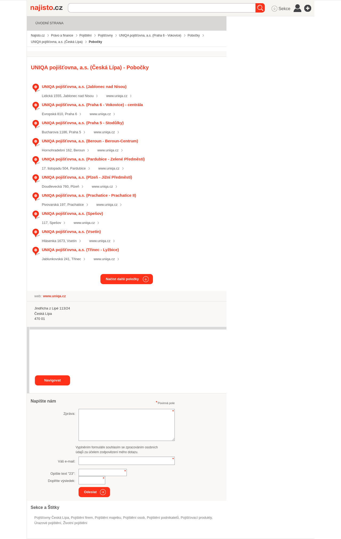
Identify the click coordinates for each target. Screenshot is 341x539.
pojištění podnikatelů (163, 518)
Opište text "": (62, 474)
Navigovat (52, 380)
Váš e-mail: (66, 461)
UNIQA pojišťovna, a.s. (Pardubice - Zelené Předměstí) (93, 159)
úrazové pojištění (47, 523)
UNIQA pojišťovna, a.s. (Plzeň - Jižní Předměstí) (87, 177)
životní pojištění (75, 523)
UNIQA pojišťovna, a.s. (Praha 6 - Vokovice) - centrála (92, 104)
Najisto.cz (49, 8)
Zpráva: (69, 414)
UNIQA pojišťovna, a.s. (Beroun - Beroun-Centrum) (90, 141)
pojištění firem (82, 518)
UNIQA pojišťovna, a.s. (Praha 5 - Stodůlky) (83, 122)
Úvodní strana (49, 23)
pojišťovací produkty (196, 518)
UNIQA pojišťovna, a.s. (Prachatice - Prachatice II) (89, 195)
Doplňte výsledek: (61, 481)
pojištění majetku (108, 518)
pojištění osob (134, 518)
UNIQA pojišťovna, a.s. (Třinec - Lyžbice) (80, 249)
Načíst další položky (122, 279)
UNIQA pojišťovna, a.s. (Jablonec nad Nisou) (84, 86)
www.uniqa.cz (116, 96)
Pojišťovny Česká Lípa (51, 518)
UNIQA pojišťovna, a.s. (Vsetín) (71, 231)
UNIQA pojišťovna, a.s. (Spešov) (72, 213)
